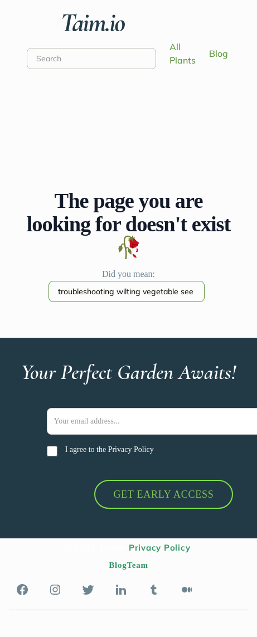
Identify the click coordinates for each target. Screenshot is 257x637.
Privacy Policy (131, 449)
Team (137, 565)
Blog (218, 53)
